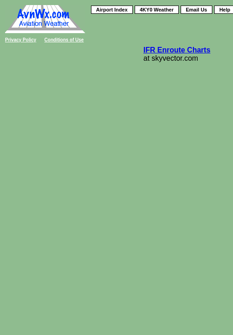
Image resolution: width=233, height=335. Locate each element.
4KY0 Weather (157, 9)
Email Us (196, 9)
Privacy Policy (20, 39)
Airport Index (111, 9)
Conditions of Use (64, 39)
